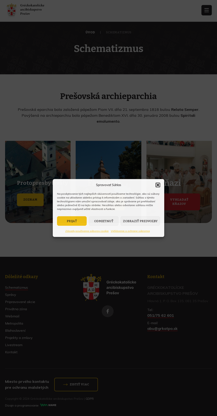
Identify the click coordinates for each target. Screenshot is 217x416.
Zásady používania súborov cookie (87, 230)
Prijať (72, 221)
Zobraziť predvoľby (140, 221)
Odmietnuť (103, 221)
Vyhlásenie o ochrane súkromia (130, 230)
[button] (158, 185)
